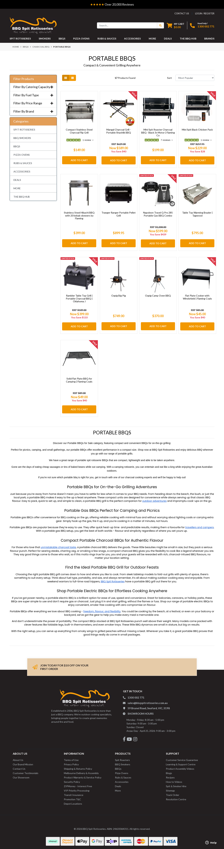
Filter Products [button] (23, 79)
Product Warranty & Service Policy (82, 775)
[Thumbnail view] (65, 78)
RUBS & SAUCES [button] (106, 38)
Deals (118, 784)
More (118, 788)
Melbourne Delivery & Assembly (81, 770)
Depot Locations (73, 801)
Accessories (121, 779)
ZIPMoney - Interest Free (78, 784)
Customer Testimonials (25, 770)
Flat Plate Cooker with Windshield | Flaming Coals (197, 296)
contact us (181, 13)
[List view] (72, 78)
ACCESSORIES (21, 171)
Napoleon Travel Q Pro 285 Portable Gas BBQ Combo (158, 214)
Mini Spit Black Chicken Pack (197, 129)
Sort (169, 77)
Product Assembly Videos (180, 766)
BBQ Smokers (122, 762)
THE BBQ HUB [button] (188, 38)
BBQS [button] (62, 38)
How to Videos (174, 779)
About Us (18, 757)
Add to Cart (79, 160)
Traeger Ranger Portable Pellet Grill (119, 214)
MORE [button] (152, 38)
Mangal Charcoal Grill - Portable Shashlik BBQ (118, 131)
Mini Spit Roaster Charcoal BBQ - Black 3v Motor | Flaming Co (158, 132)
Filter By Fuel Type (33, 95)
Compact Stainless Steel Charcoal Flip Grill (79, 131)
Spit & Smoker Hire (176, 784)
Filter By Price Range (33, 103)
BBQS (16, 146)
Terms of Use (71, 757)
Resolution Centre (176, 797)
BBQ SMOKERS (22, 137)
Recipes (170, 775)
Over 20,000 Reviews (112, 4)
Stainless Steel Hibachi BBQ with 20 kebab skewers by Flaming (79, 215)
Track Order (172, 792)
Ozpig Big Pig (118, 294)
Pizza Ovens (121, 770)
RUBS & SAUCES (22, 163)
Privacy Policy (71, 762)
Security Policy (72, 779)
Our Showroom (21, 775)
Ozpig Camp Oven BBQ (158, 294)
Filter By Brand (33, 111)
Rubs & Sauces (123, 775)
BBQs (118, 766)
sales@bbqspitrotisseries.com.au (148, 700)
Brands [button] (209, 38)
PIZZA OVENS (21, 154)
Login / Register (204, 13)
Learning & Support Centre (180, 762)
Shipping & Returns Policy (78, 766)
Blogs (169, 770)
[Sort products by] (194, 78)
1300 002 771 (206, 26)
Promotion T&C (72, 797)
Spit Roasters (122, 757)
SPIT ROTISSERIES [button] (20, 38)
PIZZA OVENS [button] (81, 38)
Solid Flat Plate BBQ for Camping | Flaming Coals (79, 379)
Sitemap (170, 788)
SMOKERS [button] (45, 38)
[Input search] (127, 25)
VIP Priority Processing (76, 788)
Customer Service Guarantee (182, 757)
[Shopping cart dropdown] (175, 25)
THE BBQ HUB (21, 196)
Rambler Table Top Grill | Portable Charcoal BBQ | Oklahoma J (79, 297)
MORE (17, 188)
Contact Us (19, 766)
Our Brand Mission (23, 762)
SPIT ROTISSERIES (24, 129)
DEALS (17, 179)
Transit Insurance (73, 792)
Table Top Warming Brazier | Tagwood (197, 214)
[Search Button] (160, 25)
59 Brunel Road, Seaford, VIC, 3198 (149, 706)
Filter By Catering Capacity (33, 87)
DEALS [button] (168, 38)
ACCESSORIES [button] (132, 38)
